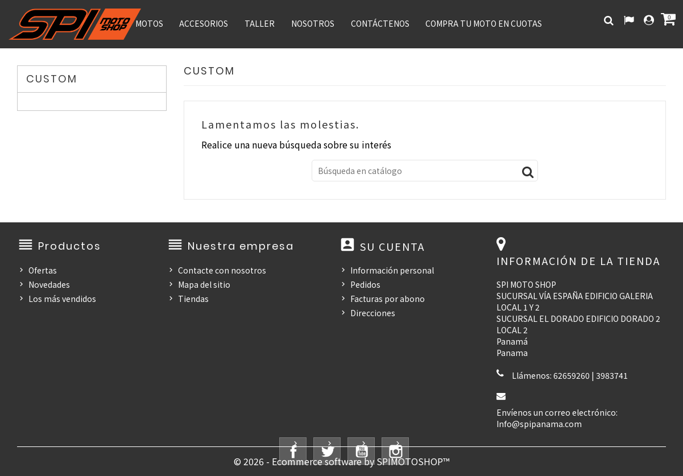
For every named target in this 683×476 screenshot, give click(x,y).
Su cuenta (392, 246)
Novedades (49, 284)
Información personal (392, 270)
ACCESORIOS (203, 23)
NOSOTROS (312, 23)
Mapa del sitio (204, 284)
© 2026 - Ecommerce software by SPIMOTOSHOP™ (341, 461)
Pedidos (365, 284)
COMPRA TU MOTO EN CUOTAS (483, 23)
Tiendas (193, 298)
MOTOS (149, 23)
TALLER (260, 23)
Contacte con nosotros (222, 270)
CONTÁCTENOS (380, 23)
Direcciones (372, 312)
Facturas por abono (387, 298)
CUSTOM (51, 79)
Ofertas (42, 270)
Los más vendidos (62, 298)
